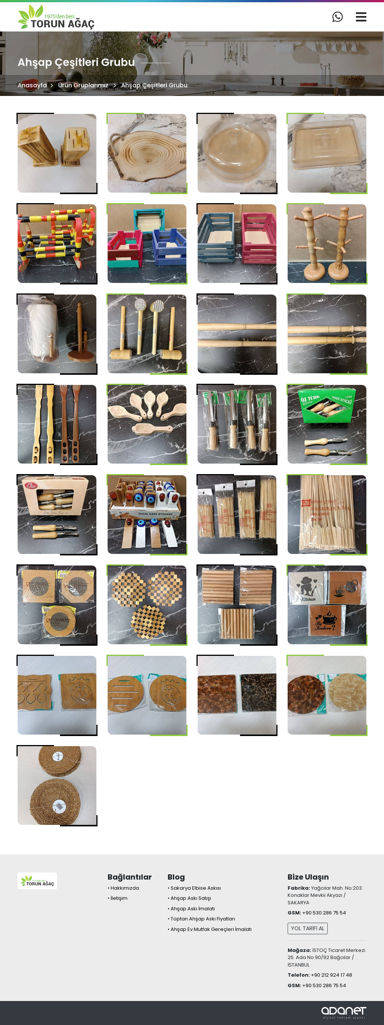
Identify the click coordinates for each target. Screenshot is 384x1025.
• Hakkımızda (123, 888)
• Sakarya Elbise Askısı (194, 888)
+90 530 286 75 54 (324, 912)
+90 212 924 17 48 (331, 975)
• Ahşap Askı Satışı (189, 898)
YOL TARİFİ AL (307, 928)
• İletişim (118, 898)
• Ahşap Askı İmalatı (191, 908)
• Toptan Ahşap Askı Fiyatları (201, 918)
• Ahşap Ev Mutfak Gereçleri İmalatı (210, 929)
